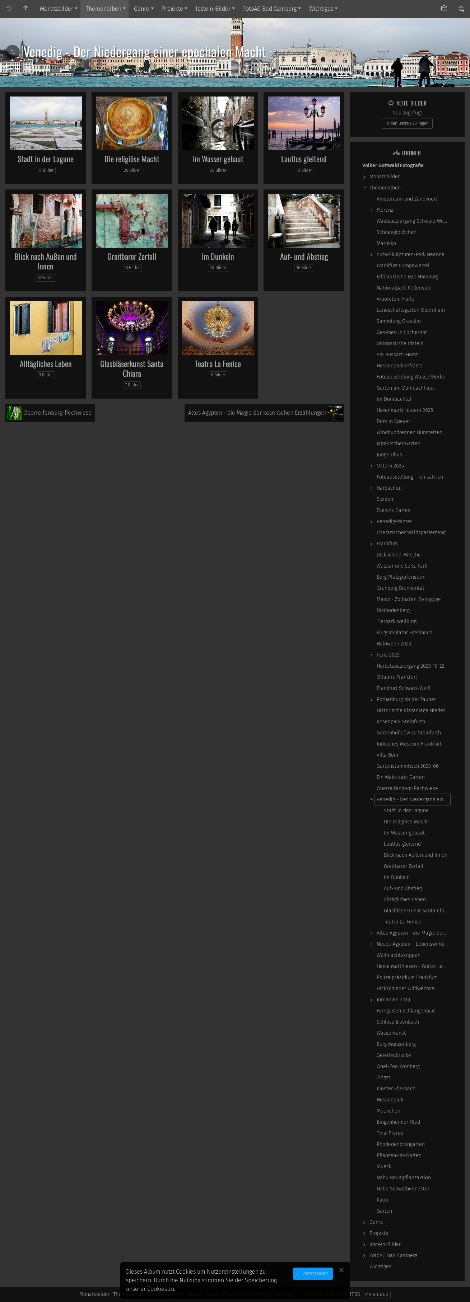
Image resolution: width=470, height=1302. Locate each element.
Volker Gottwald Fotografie (393, 166)
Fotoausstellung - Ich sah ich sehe (413, 477)
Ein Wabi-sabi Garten (401, 777)
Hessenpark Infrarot (399, 366)
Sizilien (385, 499)
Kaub (382, 1200)
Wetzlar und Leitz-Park (402, 566)
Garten (384, 1211)
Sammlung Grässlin (399, 321)
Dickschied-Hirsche (399, 555)
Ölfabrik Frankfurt (397, 677)
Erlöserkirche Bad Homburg (407, 277)
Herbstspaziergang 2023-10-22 (411, 666)
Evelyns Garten (394, 510)
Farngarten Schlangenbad (406, 1011)
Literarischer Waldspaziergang (411, 533)
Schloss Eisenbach (398, 1022)
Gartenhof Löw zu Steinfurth (409, 733)
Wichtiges (321, 8)
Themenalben (103, 8)
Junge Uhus (389, 455)
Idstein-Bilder (213, 8)
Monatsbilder (56, 8)
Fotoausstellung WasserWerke (411, 377)
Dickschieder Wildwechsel (406, 989)
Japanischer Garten (398, 444)
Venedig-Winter (394, 521)
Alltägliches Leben (46, 363)
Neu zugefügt (407, 113)
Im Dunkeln (218, 256)
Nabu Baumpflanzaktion (404, 1178)
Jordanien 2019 (393, 1000)
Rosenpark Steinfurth (401, 722)
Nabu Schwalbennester (403, 1189)
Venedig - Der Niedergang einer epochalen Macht (413, 799)
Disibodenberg (393, 610)
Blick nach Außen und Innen (45, 261)
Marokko (386, 243)
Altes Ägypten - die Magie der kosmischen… (413, 933)
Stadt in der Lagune (46, 158)
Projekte (172, 8)
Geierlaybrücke (394, 1055)
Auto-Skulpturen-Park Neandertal (413, 255)
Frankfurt (387, 544)
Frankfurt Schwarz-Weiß (404, 688)
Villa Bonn (388, 755)
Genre (141, 8)
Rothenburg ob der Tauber (406, 699)
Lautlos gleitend (304, 158)
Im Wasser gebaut (218, 158)
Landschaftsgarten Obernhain (411, 310)
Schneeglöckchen (397, 232)
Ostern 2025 (390, 466)
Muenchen (388, 1111)
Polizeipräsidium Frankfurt (407, 977)
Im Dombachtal (394, 399)
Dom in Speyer (393, 421)
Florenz (385, 210)
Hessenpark (390, 1100)
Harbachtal (389, 488)
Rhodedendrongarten (401, 1144)
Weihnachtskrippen (398, 955)
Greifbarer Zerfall (131, 256)
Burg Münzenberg (396, 1044)
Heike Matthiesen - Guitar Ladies (413, 966)
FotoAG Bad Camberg (270, 8)
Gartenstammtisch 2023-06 (407, 766)
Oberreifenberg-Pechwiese (407, 788)
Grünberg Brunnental (400, 588)
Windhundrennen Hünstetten (409, 432)
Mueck (384, 1167)
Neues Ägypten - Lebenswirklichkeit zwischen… (413, 944)
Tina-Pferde (390, 1133)
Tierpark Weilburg (397, 622)
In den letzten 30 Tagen (407, 123)
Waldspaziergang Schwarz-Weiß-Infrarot (413, 221)
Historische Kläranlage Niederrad (413, 711)
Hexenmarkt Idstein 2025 (405, 410)
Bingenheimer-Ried (398, 1122)
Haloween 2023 (394, 644)
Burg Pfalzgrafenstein (401, 577)
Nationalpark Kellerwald (404, 288)
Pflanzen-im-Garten (399, 1155)
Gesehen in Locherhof (402, 332)
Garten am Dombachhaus (406, 388)
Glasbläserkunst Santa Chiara (131, 368)
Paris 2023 (388, 655)
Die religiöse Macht (131, 158)
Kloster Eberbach (396, 1089)
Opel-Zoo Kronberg (398, 1066)
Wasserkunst (391, 1033)
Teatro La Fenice (218, 363)
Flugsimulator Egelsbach (404, 633)
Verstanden (315, 1273)
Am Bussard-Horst (397, 355)
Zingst (383, 1078)
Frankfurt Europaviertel (403, 266)
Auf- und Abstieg (304, 256)
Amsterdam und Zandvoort (407, 199)
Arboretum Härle (395, 299)
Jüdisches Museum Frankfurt (409, 744)
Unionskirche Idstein (400, 343)
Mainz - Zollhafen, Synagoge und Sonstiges (413, 599)
